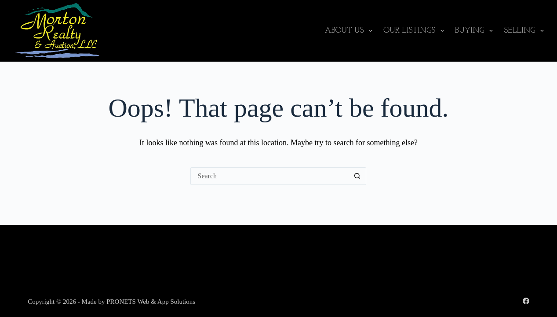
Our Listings (415, 31)
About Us (350, 31)
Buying (475, 31)
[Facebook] (526, 301)
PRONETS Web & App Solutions (150, 301)
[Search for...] (269, 176)
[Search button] (357, 176)
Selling (524, 31)
